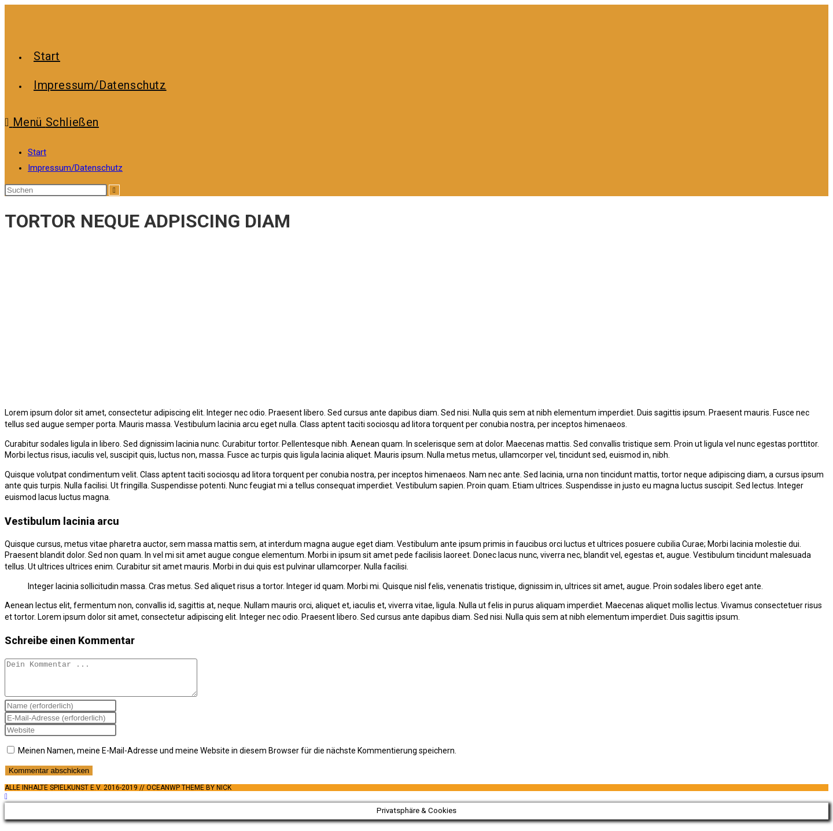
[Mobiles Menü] (52, 122)
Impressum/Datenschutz (75, 168)
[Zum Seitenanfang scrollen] (6, 803)
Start (37, 152)
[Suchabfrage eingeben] (56, 190)
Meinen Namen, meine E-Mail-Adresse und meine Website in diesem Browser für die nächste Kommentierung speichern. (237, 757)
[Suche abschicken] (114, 190)
